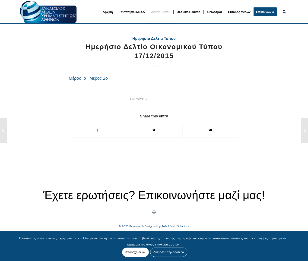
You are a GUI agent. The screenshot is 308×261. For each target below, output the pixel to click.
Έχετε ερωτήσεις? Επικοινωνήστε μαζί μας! (154, 195)
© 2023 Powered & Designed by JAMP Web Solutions (153, 226)
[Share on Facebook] (97, 130)
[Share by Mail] (211, 130)
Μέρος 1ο (77, 78)
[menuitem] (108, 11)
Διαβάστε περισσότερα (168, 252)
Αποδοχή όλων (135, 252)
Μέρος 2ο (98, 78)
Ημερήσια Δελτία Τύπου (154, 38)
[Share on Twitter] (154, 130)
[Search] (284, 11)
